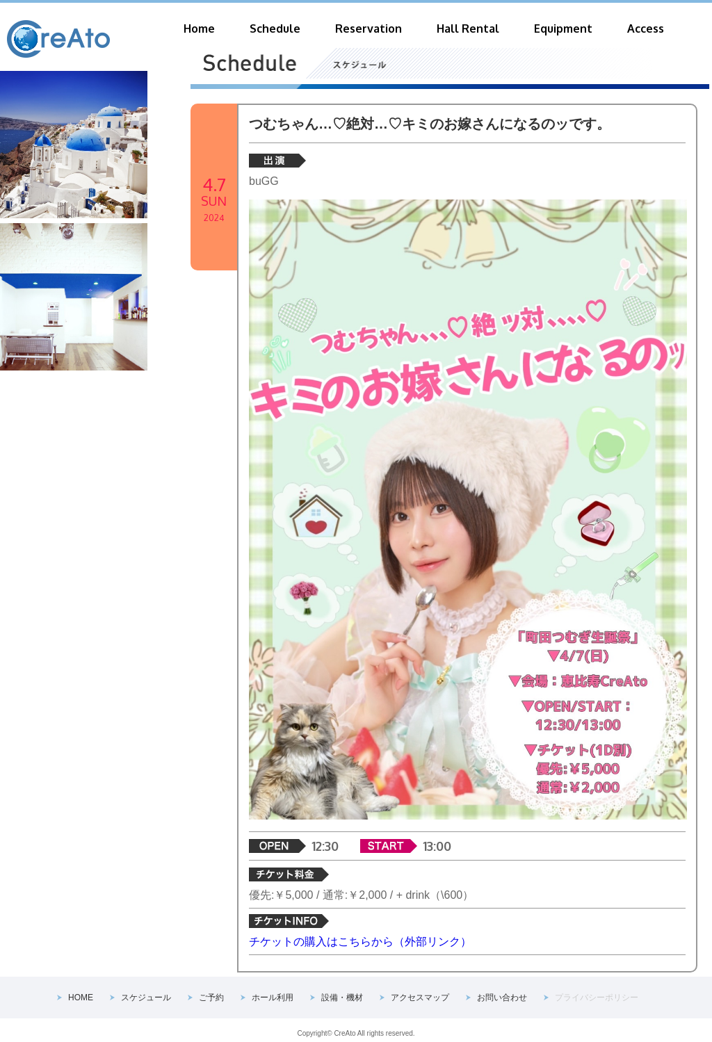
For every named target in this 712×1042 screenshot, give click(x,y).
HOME (80, 997)
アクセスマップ (420, 997)
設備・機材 (342, 997)
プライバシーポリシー (596, 997)
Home (199, 28)
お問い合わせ (502, 997)
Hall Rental (468, 28)
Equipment (563, 28)
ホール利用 (272, 997)
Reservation (368, 28)
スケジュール (146, 997)
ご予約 (211, 997)
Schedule (275, 28)
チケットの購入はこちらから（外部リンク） (360, 941)
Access (645, 28)
